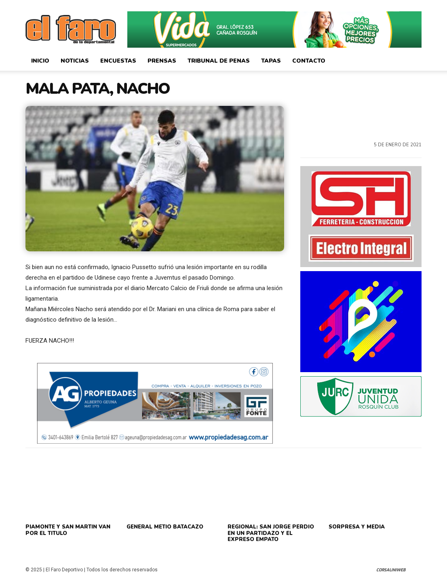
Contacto (308, 61)
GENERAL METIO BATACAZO (165, 527)
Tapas (271, 61)
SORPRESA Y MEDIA (357, 527)
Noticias (75, 61)
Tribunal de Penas (219, 61)
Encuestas (118, 61)
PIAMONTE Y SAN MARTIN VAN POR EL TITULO (67, 530)
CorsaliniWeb (390, 570)
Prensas (162, 61)
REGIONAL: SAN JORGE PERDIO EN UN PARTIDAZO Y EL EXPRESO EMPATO (271, 533)
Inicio (40, 61)
